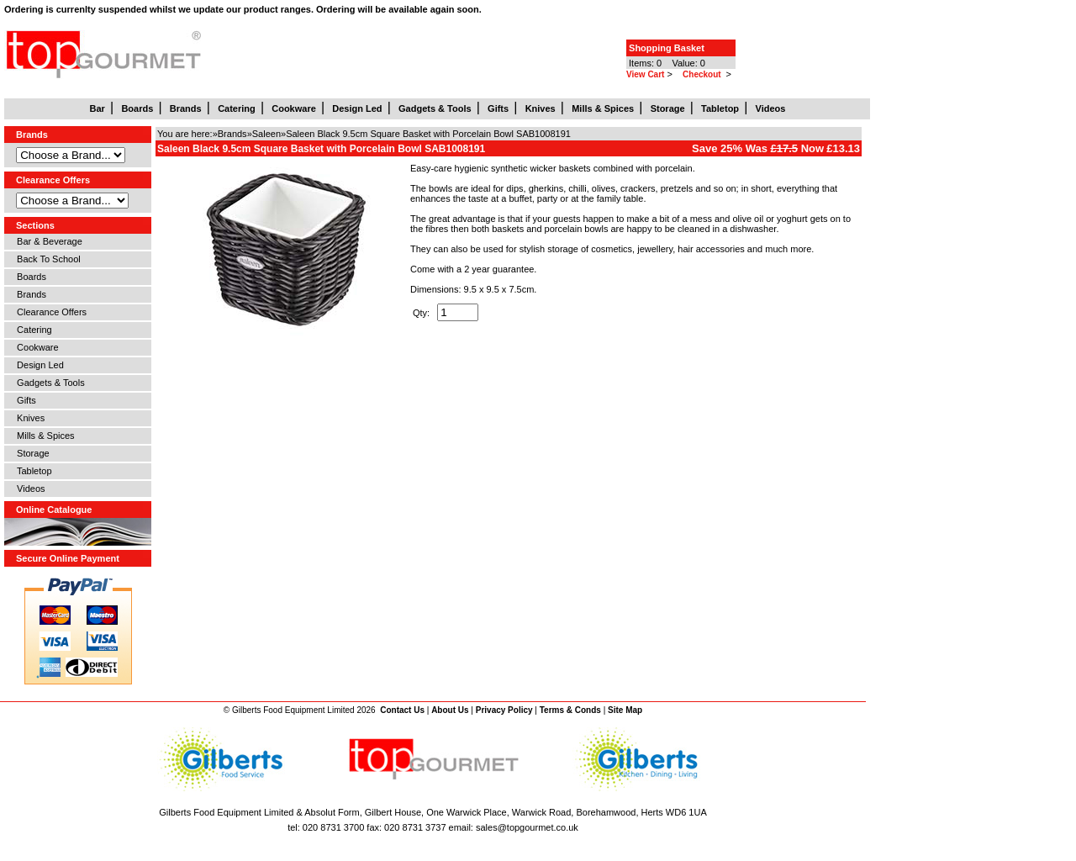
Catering (32, 330)
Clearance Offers (49, 312)
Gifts (24, 400)
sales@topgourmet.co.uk (527, 827)
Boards (29, 277)
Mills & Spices (43, 435)
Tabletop (32, 471)
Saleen (266, 134)
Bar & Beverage (47, 241)
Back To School (46, 259)
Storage (31, 453)
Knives (28, 418)
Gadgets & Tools (48, 383)
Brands (29, 294)
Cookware (35, 347)
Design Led (38, 365)
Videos (28, 488)
